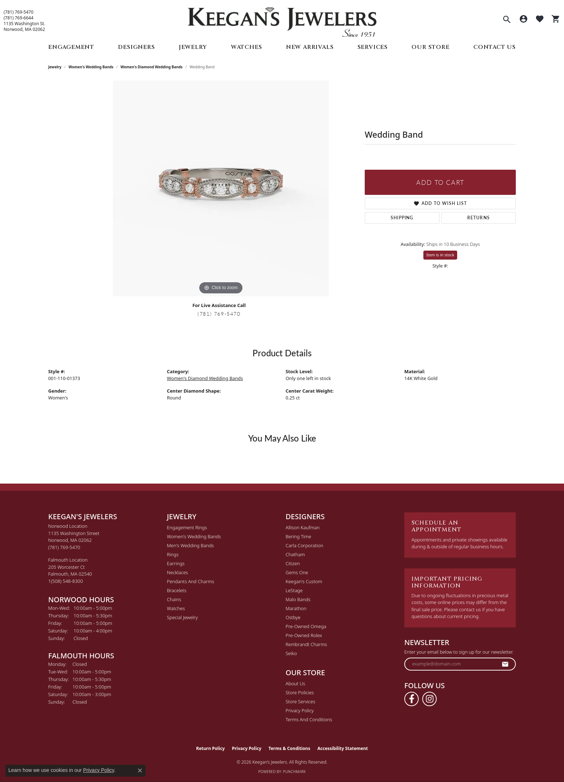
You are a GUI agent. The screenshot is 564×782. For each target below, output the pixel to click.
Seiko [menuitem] (291, 653)
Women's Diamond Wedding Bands (151, 66)
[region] (221, 188)
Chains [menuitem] (174, 599)
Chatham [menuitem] (295, 554)
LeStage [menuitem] (294, 590)
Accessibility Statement (342, 748)
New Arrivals (310, 47)
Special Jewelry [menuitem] (182, 617)
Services (373, 47)
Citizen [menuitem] (293, 563)
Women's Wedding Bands (91, 66)
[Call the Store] (64, 547)
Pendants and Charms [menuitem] (190, 581)
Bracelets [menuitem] (176, 590)
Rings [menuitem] (172, 554)
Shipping (402, 218)
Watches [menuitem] (176, 608)
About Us (295, 683)
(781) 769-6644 (18, 18)
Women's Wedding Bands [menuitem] (194, 536)
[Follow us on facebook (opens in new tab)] (411, 699)
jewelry (55, 66)
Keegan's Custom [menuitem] (304, 581)
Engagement (71, 47)
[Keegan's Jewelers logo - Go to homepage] (282, 20)
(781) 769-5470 (18, 12)
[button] (507, 20)
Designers (136, 47)
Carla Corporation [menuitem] (304, 545)
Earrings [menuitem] (176, 563)
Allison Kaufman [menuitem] (303, 527)
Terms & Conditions (289, 748)
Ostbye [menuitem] (293, 617)
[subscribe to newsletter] (505, 664)
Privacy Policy (300, 710)
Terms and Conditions (309, 719)
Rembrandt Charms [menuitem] (306, 644)
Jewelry (193, 47)
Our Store (430, 47)
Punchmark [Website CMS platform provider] (294, 771)
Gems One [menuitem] (297, 572)
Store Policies (300, 692)
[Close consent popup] (140, 770)
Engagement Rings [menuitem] (187, 527)
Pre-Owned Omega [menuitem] (306, 626)
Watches (246, 47)
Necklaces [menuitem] (177, 572)
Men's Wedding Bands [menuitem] (190, 545)
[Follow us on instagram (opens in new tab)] (429, 699)
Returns (478, 218)
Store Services (300, 701)
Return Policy (210, 748)
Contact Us (494, 47)
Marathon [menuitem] (296, 608)
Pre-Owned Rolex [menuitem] (304, 635)
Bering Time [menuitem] (298, 536)
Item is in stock (440, 254)
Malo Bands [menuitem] (298, 599)
